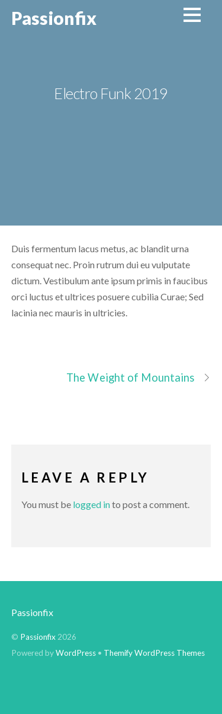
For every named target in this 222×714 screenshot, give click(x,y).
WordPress (76, 653)
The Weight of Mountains (138, 378)
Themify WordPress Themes (154, 653)
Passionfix (32, 612)
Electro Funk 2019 (111, 93)
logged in (91, 504)
